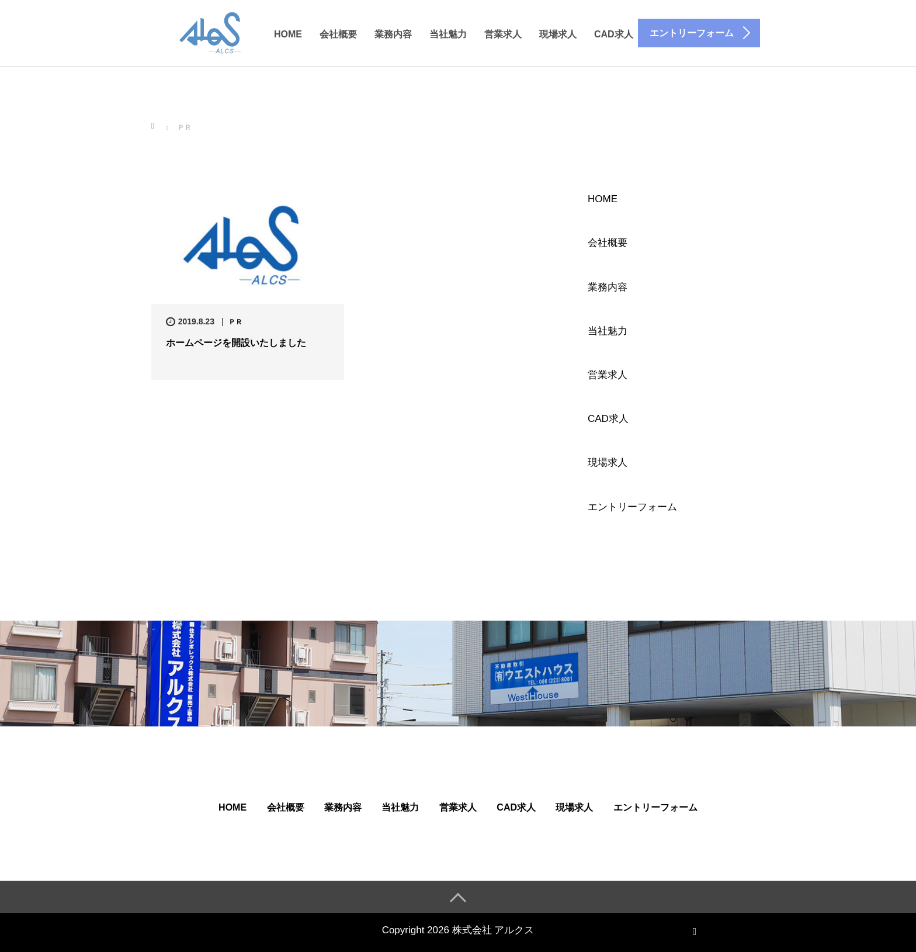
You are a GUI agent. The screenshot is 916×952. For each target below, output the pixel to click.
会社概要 (338, 34)
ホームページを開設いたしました (236, 343)
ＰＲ (235, 322)
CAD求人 (613, 34)
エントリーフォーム (632, 507)
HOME (288, 34)
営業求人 (503, 34)
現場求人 (558, 34)
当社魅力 (448, 34)
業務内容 (393, 34)
